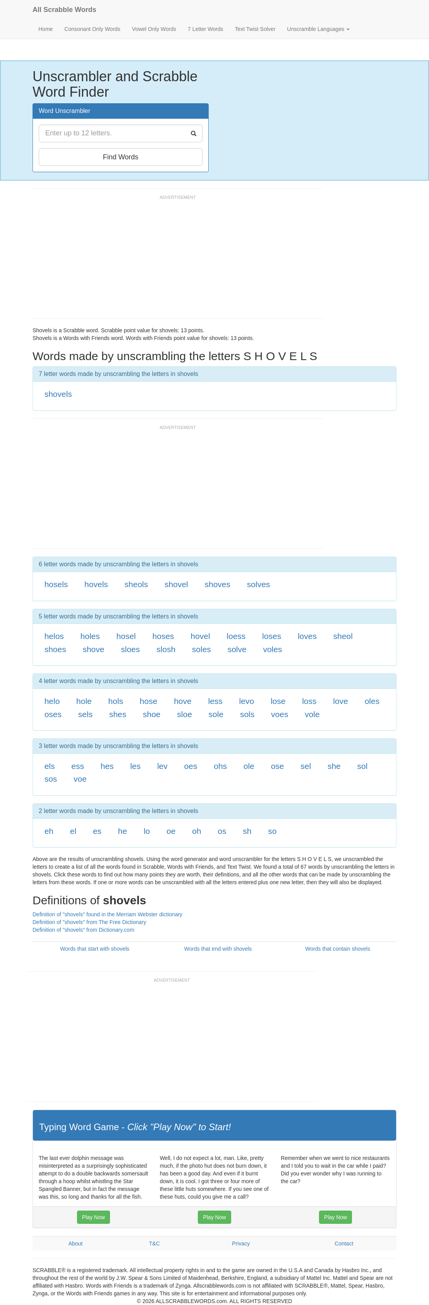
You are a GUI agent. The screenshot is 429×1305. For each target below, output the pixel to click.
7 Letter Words (205, 29)
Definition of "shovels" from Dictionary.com (83, 930)
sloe (184, 714)
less (215, 701)
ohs (220, 766)
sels (85, 714)
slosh (165, 649)
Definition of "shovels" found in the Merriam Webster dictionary (107, 914)
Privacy (241, 1243)
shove (93, 649)
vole (312, 714)
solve (237, 649)
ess (77, 766)
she (334, 766)
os (222, 831)
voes (279, 714)
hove (183, 701)
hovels (96, 584)
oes (190, 766)
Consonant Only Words (92, 29)
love (340, 701)
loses (271, 636)
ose (277, 766)
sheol (343, 636)
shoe (152, 714)
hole (84, 701)
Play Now (93, 1217)
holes (90, 636)
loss (309, 701)
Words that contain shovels (337, 949)
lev (162, 766)
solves (258, 584)
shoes (55, 649)
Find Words (121, 157)
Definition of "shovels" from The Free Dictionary (89, 922)
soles (201, 649)
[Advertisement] (173, 260)
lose (278, 701)
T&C (154, 1243)
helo (52, 701)
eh (49, 831)
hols (116, 701)
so (272, 831)
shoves (218, 584)
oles (372, 701)
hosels (56, 584)
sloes (130, 649)
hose (149, 701)
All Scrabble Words (64, 10)
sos (51, 778)
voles (272, 649)
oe (170, 831)
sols (247, 714)
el (73, 831)
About (76, 1243)
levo (246, 701)
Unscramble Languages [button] (318, 29)
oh (196, 831)
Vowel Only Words (154, 29)
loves (307, 636)
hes (107, 766)
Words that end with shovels (218, 949)
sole (216, 714)
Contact (344, 1243)
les (135, 766)
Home (45, 29)
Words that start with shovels (94, 949)
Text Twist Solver (255, 29)
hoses (163, 636)
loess (236, 636)
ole (249, 766)
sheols (136, 584)
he (122, 831)
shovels (58, 393)
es (97, 831)
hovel (200, 636)
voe (80, 778)
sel (305, 766)
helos (54, 636)
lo (147, 831)
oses (53, 714)
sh (247, 831)
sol (362, 766)
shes (117, 714)
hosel (126, 636)
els (50, 766)
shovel (176, 584)
